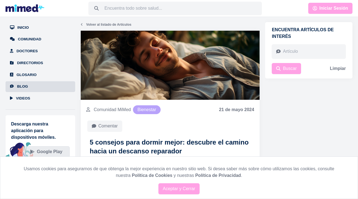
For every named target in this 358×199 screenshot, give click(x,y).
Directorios (26, 63)
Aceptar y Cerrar (179, 188)
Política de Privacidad (218, 175)
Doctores (24, 51)
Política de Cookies (152, 175)
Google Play (46, 151)
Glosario (23, 75)
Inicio (19, 27)
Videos (20, 98)
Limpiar (338, 68)
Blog (19, 86)
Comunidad (25, 39)
